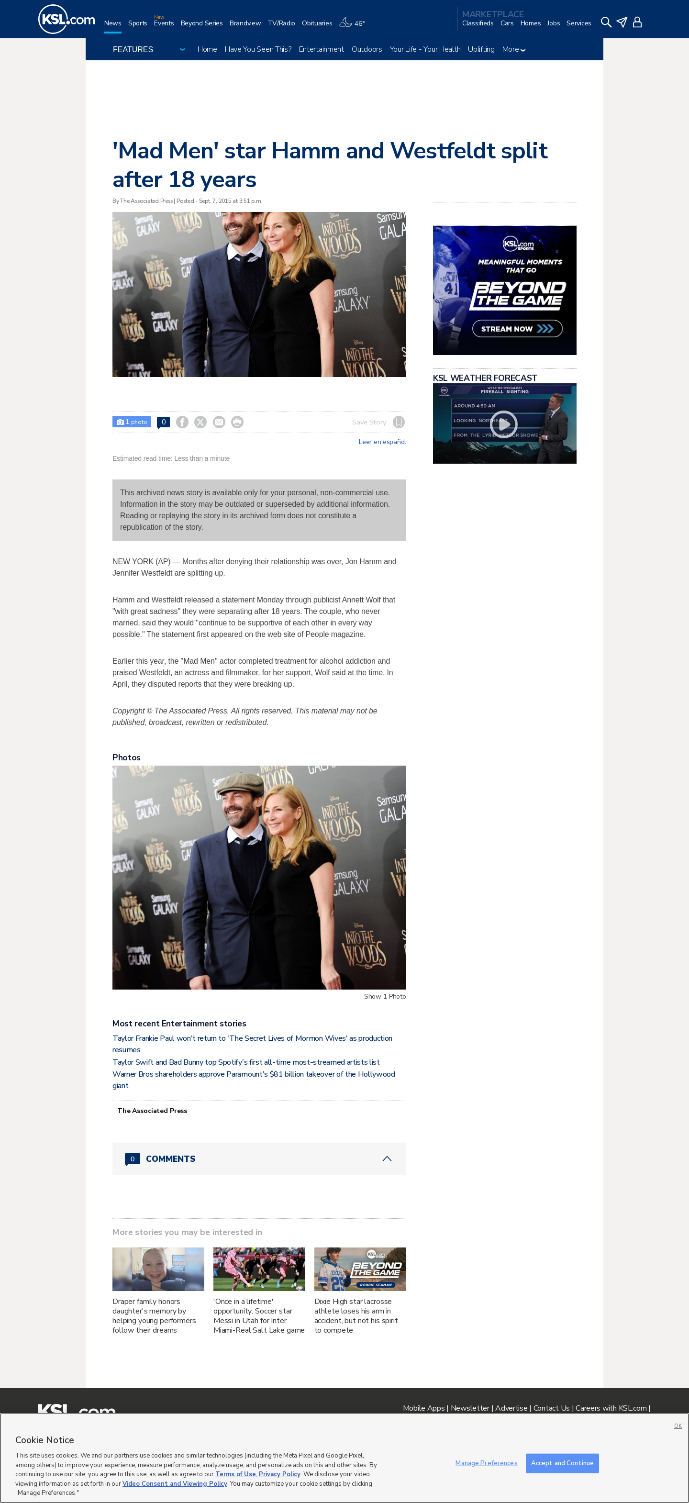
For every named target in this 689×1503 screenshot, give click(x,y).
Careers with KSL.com (611, 1408)
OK (678, 1426)
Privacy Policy (279, 1474)
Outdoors (367, 49)
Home (207, 49)
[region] (344, 1458)
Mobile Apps (424, 1408)
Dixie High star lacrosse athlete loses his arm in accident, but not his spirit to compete (356, 1316)
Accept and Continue (562, 1462)
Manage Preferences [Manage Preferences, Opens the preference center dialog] (486, 1462)
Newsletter (470, 1408)
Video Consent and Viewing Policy (174, 1484)
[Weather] (355, 27)
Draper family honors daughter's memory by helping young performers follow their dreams (154, 1316)
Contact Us (551, 1408)
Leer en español (382, 442)
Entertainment (321, 49)
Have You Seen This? (258, 49)
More (514, 49)
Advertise (511, 1408)
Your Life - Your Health (425, 49)
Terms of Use (235, 1474)
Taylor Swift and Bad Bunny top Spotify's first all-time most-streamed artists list (246, 1062)
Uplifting (481, 49)
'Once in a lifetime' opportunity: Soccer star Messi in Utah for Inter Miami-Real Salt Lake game (259, 1316)
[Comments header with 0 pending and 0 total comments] (259, 1159)
